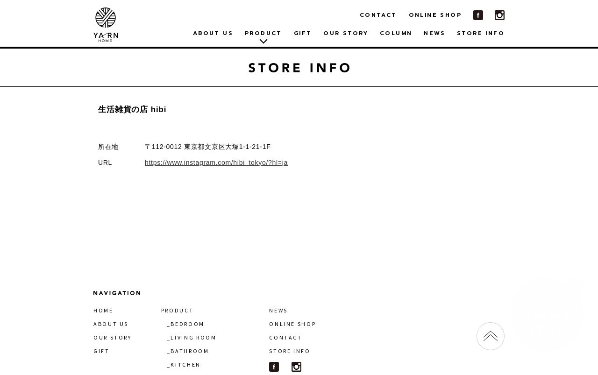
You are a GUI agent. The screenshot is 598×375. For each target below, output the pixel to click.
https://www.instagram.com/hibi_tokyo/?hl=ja (216, 162)
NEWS (434, 33)
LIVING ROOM (193, 337)
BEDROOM (187, 323)
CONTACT (378, 15)
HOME (103, 310)
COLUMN (396, 33)
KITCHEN (185, 364)
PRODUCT (177, 310)
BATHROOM (190, 350)
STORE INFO (481, 33)
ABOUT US (213, 33)
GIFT (303, 33)
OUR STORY (345, 33)
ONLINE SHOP (435, 15)
